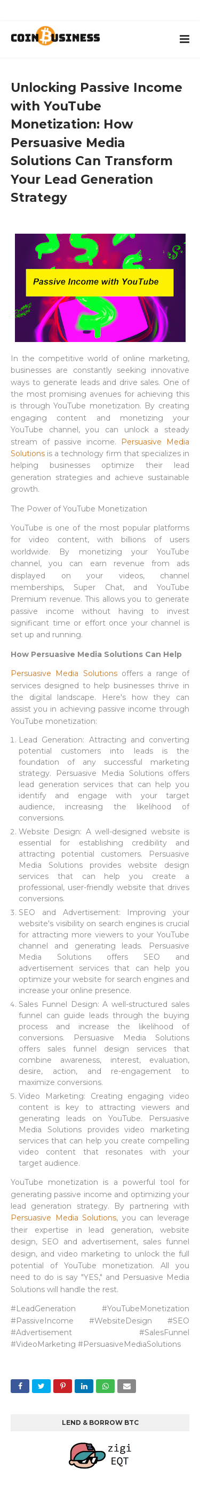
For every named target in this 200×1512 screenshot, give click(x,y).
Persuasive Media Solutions (64, 673)
